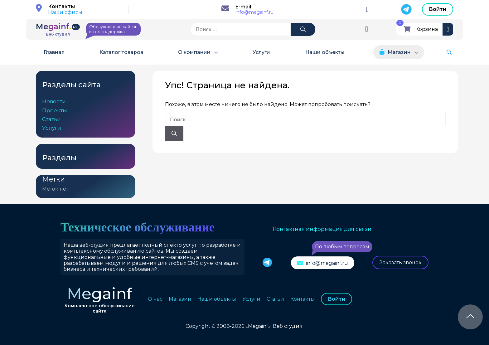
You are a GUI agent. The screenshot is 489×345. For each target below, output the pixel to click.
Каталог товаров (121, 52)
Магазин (399, 52)
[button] (449, 52)
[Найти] (303, 29)
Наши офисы (65, 12)
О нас (155, 299)
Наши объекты (325, 52)
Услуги (261, 52)
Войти (437, 9)
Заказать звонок (401, 262)
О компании (194, 52)
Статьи (51, 119)
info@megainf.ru (254, 12)
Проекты (54, 110)
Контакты (302, 299)
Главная (54, 52)
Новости (54, 101)
